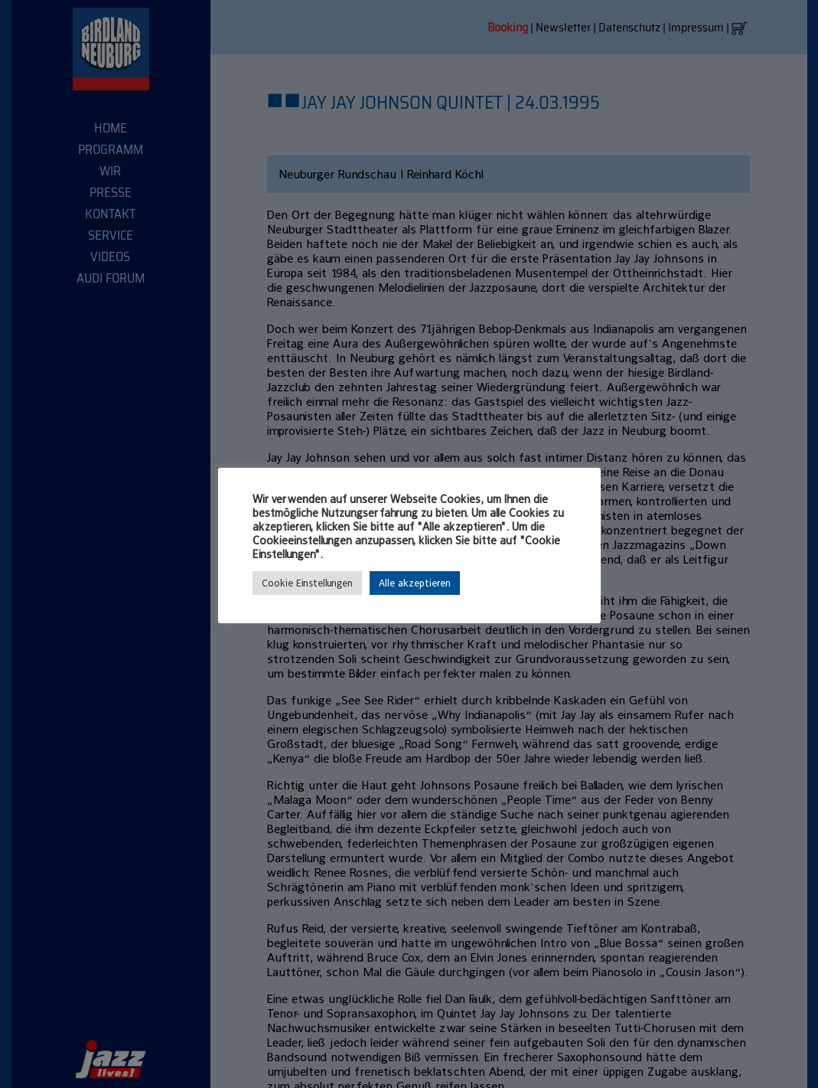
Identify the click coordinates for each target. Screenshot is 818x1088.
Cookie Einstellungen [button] (307, 583)
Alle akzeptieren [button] (415, 583)
